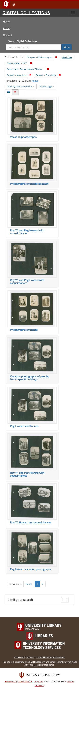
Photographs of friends (24, 330)
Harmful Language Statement (50, 657)
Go (67, 47)
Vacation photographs (23, 137)
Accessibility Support (24, 657)
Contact (7, 35)
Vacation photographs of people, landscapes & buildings (29, 378)
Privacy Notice (25, 681)
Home (6, 21)
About (6, 28)
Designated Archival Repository (30, 662)
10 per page (46, 86)
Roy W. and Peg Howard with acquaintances (27, 232)
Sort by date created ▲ (20, 86)
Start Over (67, 57)
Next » (35, 80)
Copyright (38, 681)
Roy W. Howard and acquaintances (30, 522)
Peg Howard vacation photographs (30, 569)
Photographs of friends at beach (29, 184)
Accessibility (11, 681)
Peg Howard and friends (24, 426)
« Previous (15, 584)
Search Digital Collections (22, 41)
